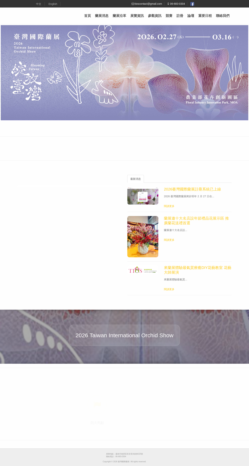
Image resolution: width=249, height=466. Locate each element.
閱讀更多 (169, 206)
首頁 (87, 16)
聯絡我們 (222, 16)
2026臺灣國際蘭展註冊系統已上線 (192, 189)
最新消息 (135, 178)
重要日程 (205, 16)
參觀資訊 (154, 16)
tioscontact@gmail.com (146, 3)
